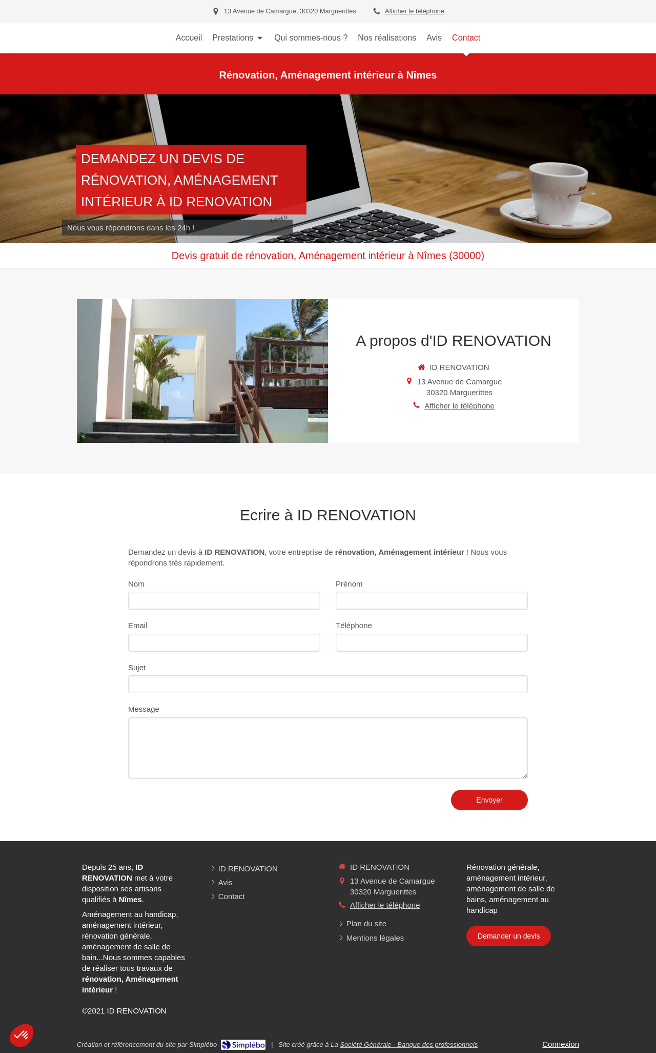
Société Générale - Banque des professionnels (409, 1044)
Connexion (560, 1044)
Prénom (349, 583)
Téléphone (354, 625)
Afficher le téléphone (414, 11)
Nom (136, 583)
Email (138, 625)
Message (143, 709)
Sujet (137, 667)
